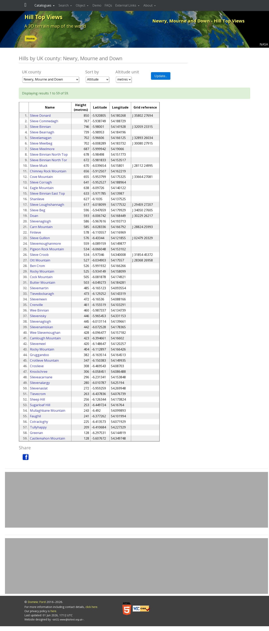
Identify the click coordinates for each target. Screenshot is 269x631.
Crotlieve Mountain (44, 360)
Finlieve (35, 232)
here (53, 611)
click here (91, 607)
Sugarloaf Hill (40, 405)
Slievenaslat (39, 388)
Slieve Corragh (41, 182)
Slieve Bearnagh (42, 132)
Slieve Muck (38, 165)
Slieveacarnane (41, 377)
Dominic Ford (37, 602)
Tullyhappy (38, 427)
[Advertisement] (136, 500)
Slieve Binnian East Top (47, 193)
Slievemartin (39, 288)
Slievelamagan (40, 138)
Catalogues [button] (43, 5)
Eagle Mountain (42, 188)
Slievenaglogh (40, 221)
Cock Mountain (41, 277)
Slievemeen (38, 299)
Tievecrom (38, 394)
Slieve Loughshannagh (47, 204)
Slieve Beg (37, 210)
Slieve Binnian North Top (49, 154)
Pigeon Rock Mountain (47, 249)
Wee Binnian (39, 310)
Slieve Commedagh (44, 121)
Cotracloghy (39, 421)
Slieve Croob (39, 254)
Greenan (36, 433)
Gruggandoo (39, 355)
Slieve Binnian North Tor (48, 160)
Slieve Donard (40, 115)
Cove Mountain (41, 177)
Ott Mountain (40, 260)
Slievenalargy (40, 383)
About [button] (148, 5)
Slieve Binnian (40, 126)
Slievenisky (38, 316)
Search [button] (64, 5)
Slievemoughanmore (45, 243)
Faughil (35, 416)
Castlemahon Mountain (47, 438)
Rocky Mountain (42, 271)
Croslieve (37, 366)
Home (30, 38)
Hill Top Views (43, 17)
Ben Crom (37, 266)
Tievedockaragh (42, 293)
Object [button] (81, 5)
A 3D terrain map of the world (55, 26)
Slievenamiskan (41, 327)
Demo (96, 5)
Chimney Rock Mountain (48, 171)
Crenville (36, 305)
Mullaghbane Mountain (47, 410)
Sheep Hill (37, 399)
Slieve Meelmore (42, 149)
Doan (34, 216)
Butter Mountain (42, 282)
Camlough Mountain (45, 338)
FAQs (108, 5)
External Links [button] (126, 5)
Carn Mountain (41, 227)
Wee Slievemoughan (45, 332)
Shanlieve (37, 199)
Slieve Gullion (40, 238)
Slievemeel (38, 344)
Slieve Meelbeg (41, 143)
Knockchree (38, 371)
